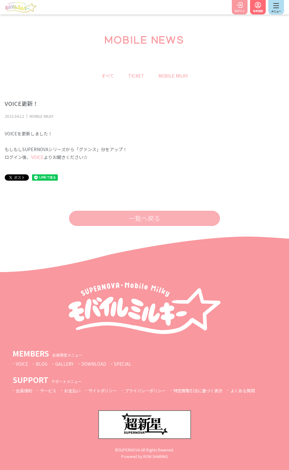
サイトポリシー (107, 390)
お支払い (75, 390)
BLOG (42, 364)
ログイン (240, 11)
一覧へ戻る (144, 218)
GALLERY (65, 364)
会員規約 (24, 390)
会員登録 (258, 11)
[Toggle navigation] (276, 7)
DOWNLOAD (95, 364)
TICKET (136, 76)
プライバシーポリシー (153, 390)
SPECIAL (124, 364)
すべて (107, 76)
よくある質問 (256, 390)
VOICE (37, 157)
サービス (50, 390)
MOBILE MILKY (173, 76)
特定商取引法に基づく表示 (209, 390)
